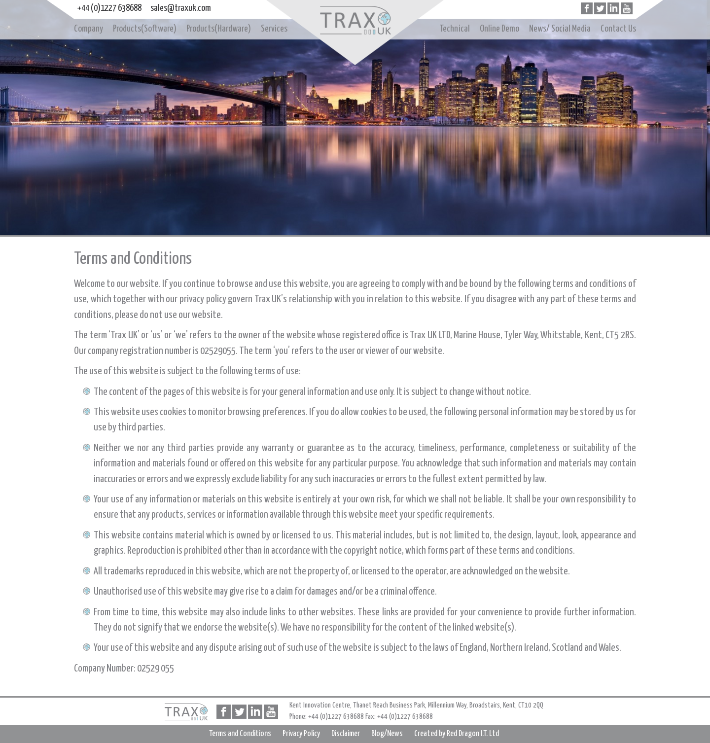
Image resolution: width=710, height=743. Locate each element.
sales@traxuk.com (180, 8)
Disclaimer (345, 734)
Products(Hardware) (218, 29)
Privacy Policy (301, 734)
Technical (455, 29)
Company (88, 29)
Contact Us (618, 29)
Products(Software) (145, 29)
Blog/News (387, 734)
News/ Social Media (560, 29)
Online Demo (499, 29)
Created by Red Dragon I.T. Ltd (456, 734)
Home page (355, 21)
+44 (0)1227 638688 (109, 8)
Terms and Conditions (240, 734)
